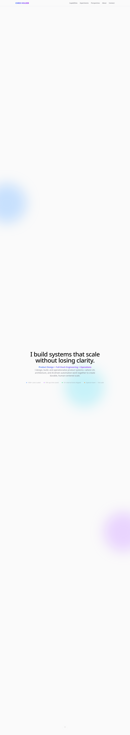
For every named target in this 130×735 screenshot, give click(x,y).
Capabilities (73, 3)
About (104, 3)
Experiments (84, 3)
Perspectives (95, 3)
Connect (112, 3)
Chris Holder (22, 3)
